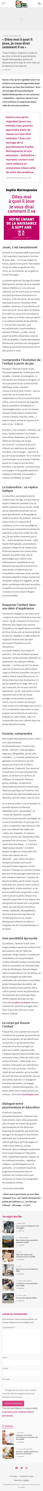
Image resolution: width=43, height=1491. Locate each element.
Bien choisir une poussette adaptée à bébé (27, 1241)
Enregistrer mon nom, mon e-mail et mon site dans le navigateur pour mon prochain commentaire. (19, 1393)
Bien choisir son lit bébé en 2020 (27, 1270)
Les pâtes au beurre (20, 1002)
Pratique (25, 1238)
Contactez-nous (26, 1476)
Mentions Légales (21, 1480)
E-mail (5, 1368)
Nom (5, 1357)
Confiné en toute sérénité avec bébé (26, 1284)
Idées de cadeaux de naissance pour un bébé (25, 1255)
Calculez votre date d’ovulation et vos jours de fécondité (27, 1437)
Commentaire (8, 1327)
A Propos (14, 1476)
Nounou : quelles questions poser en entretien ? (27, 1452)
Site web (6, 1379)
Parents (29, 1281)
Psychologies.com (30, 1094)
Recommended (7, 1426)
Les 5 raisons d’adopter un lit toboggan (27, 1227)
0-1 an (6, 36)
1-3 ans (10, 36)
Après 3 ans (17, 36)
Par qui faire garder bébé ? (26, 1298)
